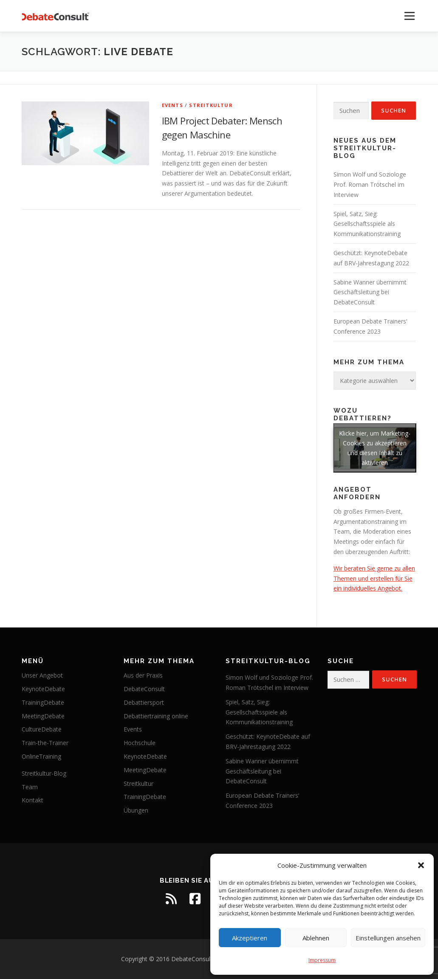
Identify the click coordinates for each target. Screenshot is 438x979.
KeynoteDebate (43, 689)
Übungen (136, 810)
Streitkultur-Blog (44, 773)
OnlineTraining (41, 756)
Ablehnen (315, 938)
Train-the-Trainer (45, 743)
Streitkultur (210, 105)
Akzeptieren (249, 938)
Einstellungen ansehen (388, 938)
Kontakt (32, 800)
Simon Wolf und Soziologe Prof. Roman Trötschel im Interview (369, 184)
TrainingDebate (43, 702)
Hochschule (139, 743)
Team (30, 787)
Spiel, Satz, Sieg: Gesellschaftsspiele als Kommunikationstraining (367, 224)
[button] (421, 865)
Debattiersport (144, 702)
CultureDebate (42, 729)
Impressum (322, 960)
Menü (409, 16)
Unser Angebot (42, 675)
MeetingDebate (43, 716)
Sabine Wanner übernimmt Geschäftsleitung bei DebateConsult (370, 292)
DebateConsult (144, 689)
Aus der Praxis (143, 675)
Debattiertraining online (156, 716)
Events (172, 105)
